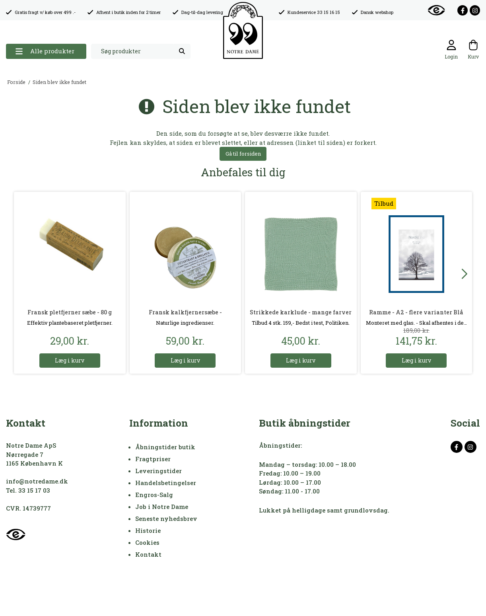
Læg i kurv (69, 360)
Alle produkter (44, 51)
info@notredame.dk (37, 481)
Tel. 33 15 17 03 (28, 490)
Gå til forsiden (243, 153)
